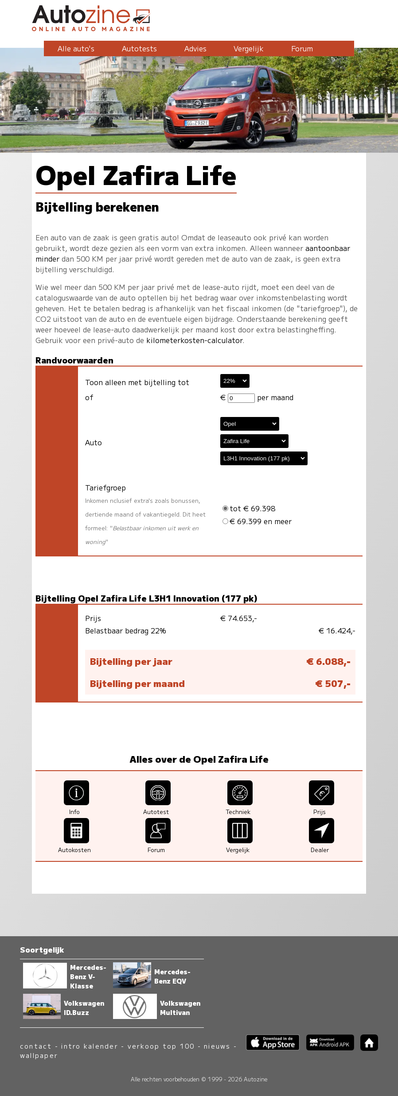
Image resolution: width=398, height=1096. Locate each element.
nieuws (217, 1045)
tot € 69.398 (248, 508)
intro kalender (89, 1045)
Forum (302, 48)
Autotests (139, 48)
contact (36, 1045)
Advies (195, 48)
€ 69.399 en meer (257, 521)
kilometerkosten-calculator (194, 340)
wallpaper (39, 1055)
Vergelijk (249, 48)
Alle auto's (76, 48)
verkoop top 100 (161, 1045)
